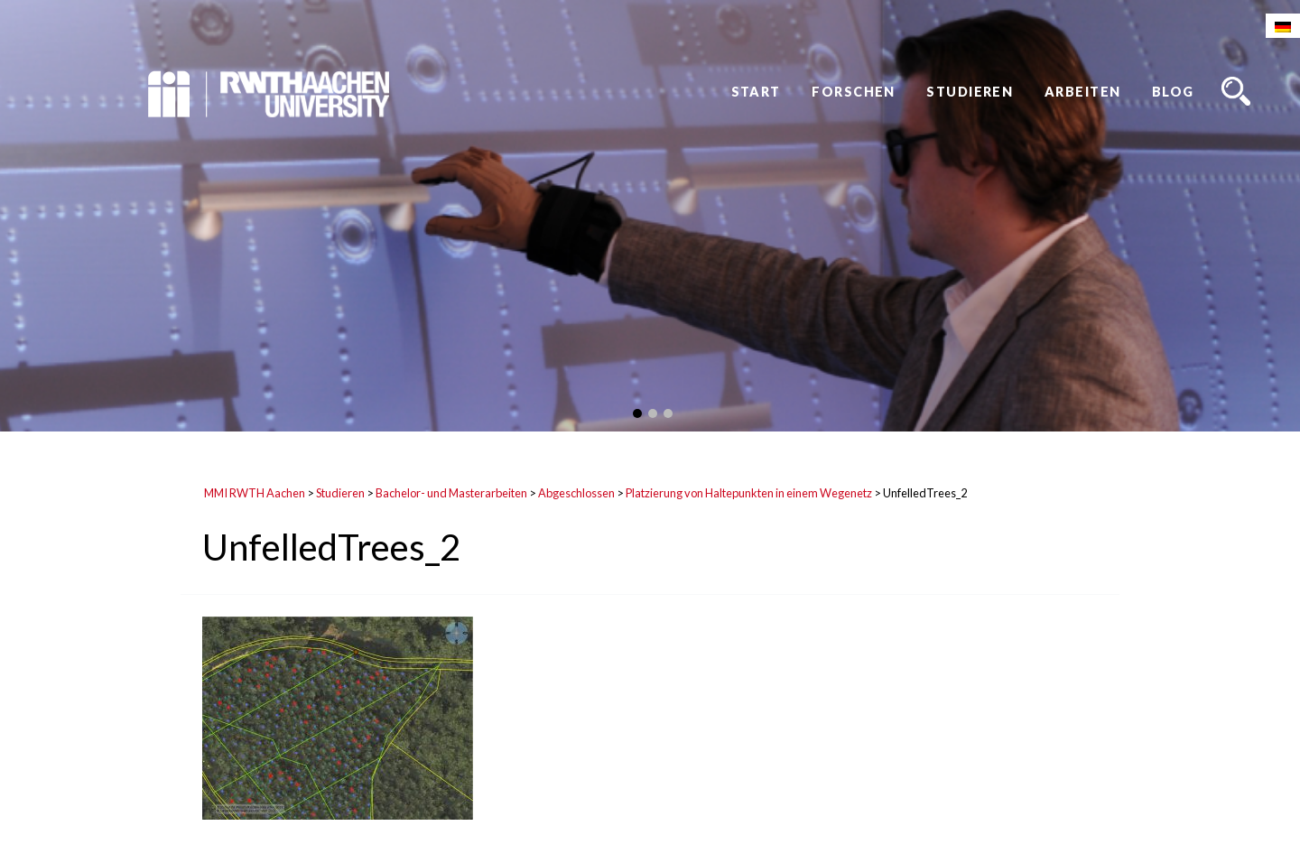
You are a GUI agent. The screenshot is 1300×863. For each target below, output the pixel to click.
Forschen (854, 91)
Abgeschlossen (576, 493)
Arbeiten (1083, 91)
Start (756, 91)
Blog (1173, 91)
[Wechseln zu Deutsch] (1283, 26)
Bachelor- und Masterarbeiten (451, 493)
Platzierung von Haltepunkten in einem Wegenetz (749, 493)
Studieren (969, 91)
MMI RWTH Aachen (254, 493)
